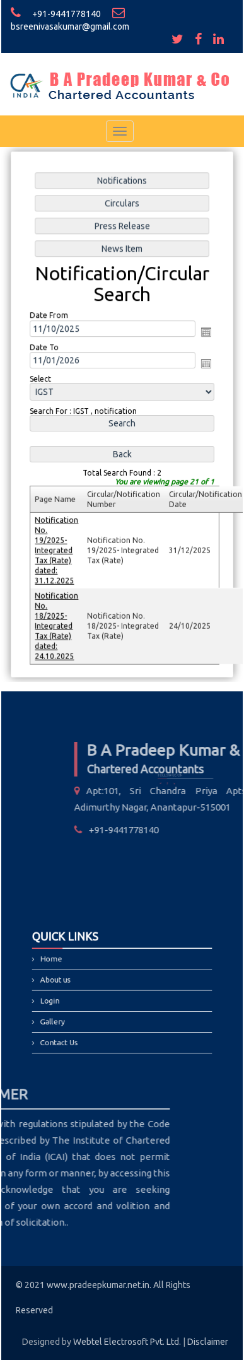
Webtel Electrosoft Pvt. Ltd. (127, 1342)
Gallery (65, 1015)
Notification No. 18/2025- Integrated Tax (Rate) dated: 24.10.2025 (57, 623)
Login (63, 998)
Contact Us (70, 1032)
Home (64, 964)
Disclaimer (207, 1342)
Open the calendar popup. (205, 333)
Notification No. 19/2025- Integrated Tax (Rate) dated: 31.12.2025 (57, 548)
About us (68, 981)
